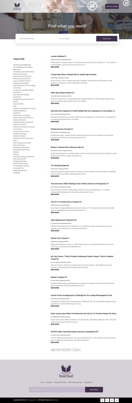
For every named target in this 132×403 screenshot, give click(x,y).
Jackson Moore (56, 223)
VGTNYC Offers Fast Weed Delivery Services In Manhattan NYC (74, 332)
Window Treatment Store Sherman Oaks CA (67, 147)
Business (53, 6)
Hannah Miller (55, 316)
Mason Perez (55, 205)
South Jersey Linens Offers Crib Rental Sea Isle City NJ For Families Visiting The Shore (83, 314)
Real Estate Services (83, 6)
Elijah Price (55, 241)
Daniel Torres (55, 132)
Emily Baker (55, 77)
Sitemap (55, 400)
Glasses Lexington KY (59, 277)
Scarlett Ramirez (56, 96)
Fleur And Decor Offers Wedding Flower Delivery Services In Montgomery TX (80, 184)
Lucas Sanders (56, 262)
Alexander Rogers (56, 150)
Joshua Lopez (55, 335)
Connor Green (55, 114)
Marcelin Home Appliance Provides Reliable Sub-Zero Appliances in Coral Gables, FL (83, 111)
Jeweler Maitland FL (58, 56)
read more (55, 67)
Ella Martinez (55, 298)
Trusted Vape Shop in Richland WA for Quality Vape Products (73, 75)
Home (43, 6)
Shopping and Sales (66, 59)
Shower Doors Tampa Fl (60, 238)
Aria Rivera (54, 168)
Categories (97, 6)
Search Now (107, 39)
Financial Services (66, 6)
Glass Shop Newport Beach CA (62, 93)
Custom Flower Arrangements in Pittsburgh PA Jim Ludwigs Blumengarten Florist (81, 295)
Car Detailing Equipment (60, 165)
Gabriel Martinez (56, 59)
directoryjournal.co (32, 400)
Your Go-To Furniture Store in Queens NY (66, 202)
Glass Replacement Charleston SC (64, 220)
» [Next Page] (74, 350)
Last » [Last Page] (78, 350)
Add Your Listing (112, 6)
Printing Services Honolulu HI (62, 129)
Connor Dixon (55, 280)
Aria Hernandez (56, 187)
